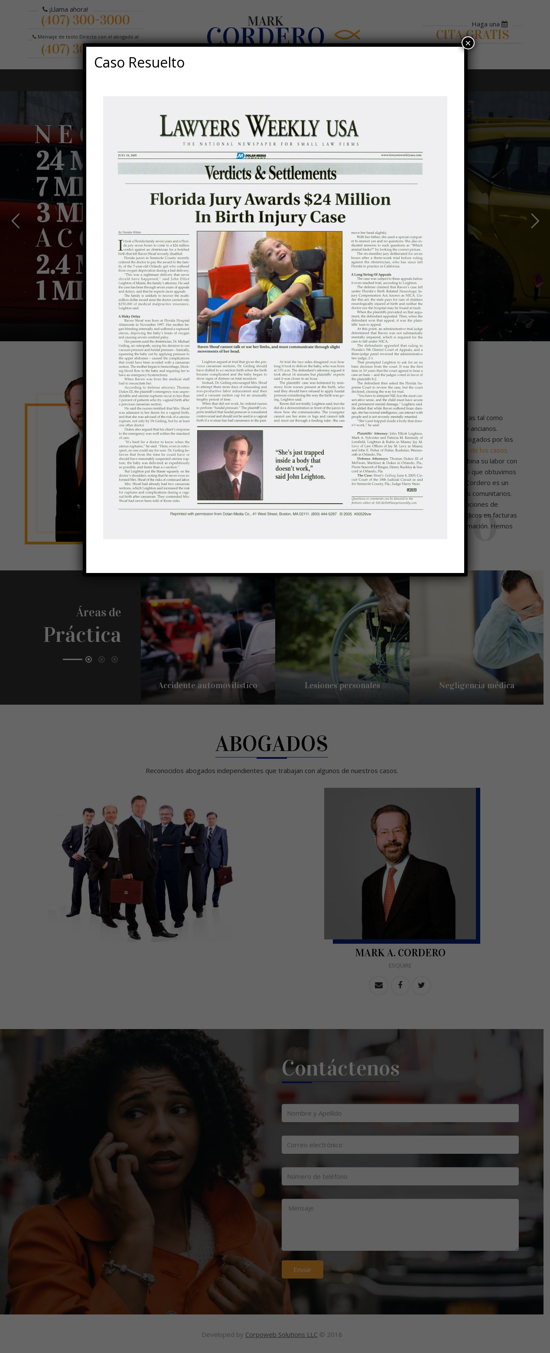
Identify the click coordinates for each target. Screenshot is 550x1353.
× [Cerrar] (468, 42)
